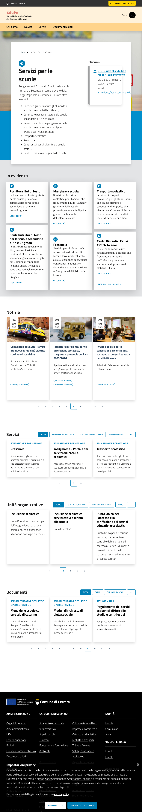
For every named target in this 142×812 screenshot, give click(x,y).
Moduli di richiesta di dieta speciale (68, 612)
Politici (10, 745)
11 (95, 648)
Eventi (109, 757)
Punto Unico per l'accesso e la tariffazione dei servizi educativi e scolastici (112, 519)
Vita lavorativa (47, 729)
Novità (28, 27)
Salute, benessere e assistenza (83, 754)
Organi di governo (16, 723)
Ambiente (44, 751)
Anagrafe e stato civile (51, 723)
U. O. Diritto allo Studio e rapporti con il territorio (112, 73)
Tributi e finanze (81, 745)
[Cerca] (132, 15)
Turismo (44, 740)
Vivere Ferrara (115, 742)
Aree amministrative (18, 729)
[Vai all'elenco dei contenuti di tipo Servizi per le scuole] (19, 384)
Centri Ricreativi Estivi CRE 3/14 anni (112, 243)
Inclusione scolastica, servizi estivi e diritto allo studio (68, 517)
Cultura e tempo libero (84, 723)
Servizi (42, 27)
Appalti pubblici (47, 734)
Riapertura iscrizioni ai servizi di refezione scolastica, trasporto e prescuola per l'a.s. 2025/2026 (71, 352)
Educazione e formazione (53, 745)
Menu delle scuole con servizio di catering (25, 612)
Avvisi (108, 734)
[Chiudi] (138, 764)
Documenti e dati (63, 27)
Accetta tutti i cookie (82, 805)
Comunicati (111, 729)
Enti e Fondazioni (16, 740)
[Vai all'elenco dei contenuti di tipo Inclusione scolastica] (63, 384)
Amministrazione (18, 714)
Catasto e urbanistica (84, 734)
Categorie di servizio (53, 714)
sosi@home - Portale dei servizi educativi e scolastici (71, 452)
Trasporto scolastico (111, 191)
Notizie (109, 723)
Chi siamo (12, 27)
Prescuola (60, 244)
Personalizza (55, 805)
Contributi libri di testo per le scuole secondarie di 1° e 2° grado (26, 238)
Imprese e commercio (84, 729)
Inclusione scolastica (24, 513)
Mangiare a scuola (66, 191)
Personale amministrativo (21, 751)
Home (22, 52)
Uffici (9, 734)
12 (102, 648)
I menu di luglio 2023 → (109, 284)
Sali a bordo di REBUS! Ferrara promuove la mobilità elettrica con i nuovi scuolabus (27, 350)
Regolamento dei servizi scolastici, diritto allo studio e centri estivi (113, 610)
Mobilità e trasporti (83, 740)
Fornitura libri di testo (25, 191)
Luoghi (109, 751)
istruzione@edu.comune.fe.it (114, 92)
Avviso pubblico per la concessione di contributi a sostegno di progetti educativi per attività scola (114, 352)
